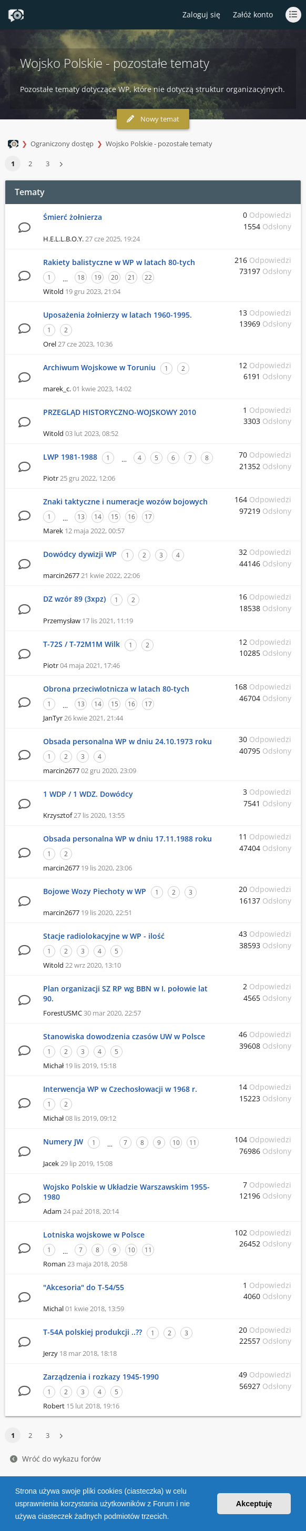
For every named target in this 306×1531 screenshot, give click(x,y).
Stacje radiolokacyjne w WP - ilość (104, 936)
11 (193, 1142)
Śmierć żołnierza (72, 217)
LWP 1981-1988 (70, 457)
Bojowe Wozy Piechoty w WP (94, 891)
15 (114, 516)
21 (131, 277)
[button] (172, 1517)
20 (114, 277)
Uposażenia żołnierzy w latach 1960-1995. (117, 315)
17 (148, 516)
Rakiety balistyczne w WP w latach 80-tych (119, 262)
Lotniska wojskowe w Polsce (94, 1235)
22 (148, 277)
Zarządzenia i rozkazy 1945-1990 (101, 1377)
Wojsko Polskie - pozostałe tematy (159, 143)
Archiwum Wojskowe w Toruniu (99, 367)
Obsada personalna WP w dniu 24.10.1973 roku (127, 741)
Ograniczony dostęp (62, 143)
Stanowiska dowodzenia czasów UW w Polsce (124, 1036)
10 (176, 1142)
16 (131, 516)
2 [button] (30, 163)
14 (97, 516)
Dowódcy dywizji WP (80, 554)
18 (81, 277)
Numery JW (63, 1142)
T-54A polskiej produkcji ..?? (92, 1332)
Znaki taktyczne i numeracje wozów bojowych (125, 501)
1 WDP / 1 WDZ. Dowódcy (88, 794)
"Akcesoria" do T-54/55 (83, 1287)
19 (97, 277)
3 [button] (47, 163)
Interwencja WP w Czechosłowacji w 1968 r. (120, 1089)
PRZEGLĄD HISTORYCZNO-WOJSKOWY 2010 (119, 412)
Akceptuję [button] (254, 1503)
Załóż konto (253, 14)
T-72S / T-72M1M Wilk (81, 644)
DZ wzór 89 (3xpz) (74, 599)
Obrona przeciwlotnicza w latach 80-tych (116, 689)
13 (81, 516)
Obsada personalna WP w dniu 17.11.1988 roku (127, 839)
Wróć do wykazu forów (55, 1459)
